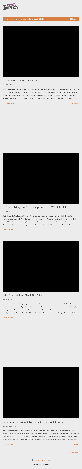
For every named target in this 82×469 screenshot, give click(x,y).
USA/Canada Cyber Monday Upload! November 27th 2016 (33, 421)
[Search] (73, 4)
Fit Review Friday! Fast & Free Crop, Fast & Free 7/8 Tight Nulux (35, 207)
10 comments (8, 103)
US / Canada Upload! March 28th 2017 (22, 295)
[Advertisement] (41, 129)
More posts (74, 452)
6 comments (8, 230)
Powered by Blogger (41, 460)
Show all (73, 19)
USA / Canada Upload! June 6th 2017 (22, 80)
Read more (75, 103)
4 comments (8, 444)
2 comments (8, 318)
